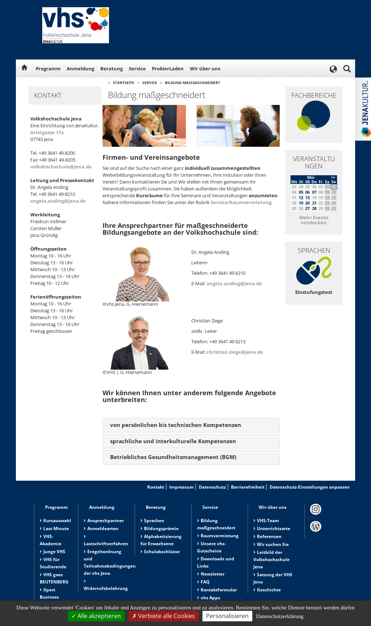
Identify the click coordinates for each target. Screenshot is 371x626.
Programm (48, 68)
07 (314, 192)
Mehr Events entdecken (313, 220)
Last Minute (56, 528)
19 (301, 203)
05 (301, 192)
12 (301, 197)
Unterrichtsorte (273, 528)
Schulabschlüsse (162, 551)
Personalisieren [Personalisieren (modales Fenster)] (227, 616)
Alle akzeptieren (96, 616)
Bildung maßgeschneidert (192, 82)
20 (307, 203)
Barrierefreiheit (248, 487)
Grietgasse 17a (47, 132)
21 (314, 203)
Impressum (181, 487)
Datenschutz (212, 487)
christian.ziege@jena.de (234, 352)
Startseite (123, 82)
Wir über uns (205, 68)
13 (307, 197)
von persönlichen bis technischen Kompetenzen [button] (175, 424)
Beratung (111, 68)
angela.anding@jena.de (58, 201)
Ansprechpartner (105, 520)
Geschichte (269, 590)
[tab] (191, 425)
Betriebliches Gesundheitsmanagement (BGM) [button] (173, 456)
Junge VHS (54, 551)
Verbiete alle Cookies (163, 616)
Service (137, 68)
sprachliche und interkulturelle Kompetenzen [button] (173, 441)
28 (314, 208)
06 (307, 192)
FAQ (205, 582)
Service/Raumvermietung (241, 202)
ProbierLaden (168, 68)
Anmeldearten (102, 528)
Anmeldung (80, 68)
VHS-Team (268, 520)
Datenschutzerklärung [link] (280, 616)
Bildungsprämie (161, 528)
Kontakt (155, 487)
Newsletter (212, 574)
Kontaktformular (219, 590)
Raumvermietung (220, 536)
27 (307, 208)
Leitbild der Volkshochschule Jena (271, 559)
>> (333, 177)
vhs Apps (210, 598)
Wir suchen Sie (273, 544)
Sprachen (154, 520)
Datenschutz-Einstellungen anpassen (310, 487)
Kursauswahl (57, 520)
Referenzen (269, 536)
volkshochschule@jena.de (61, 166)
